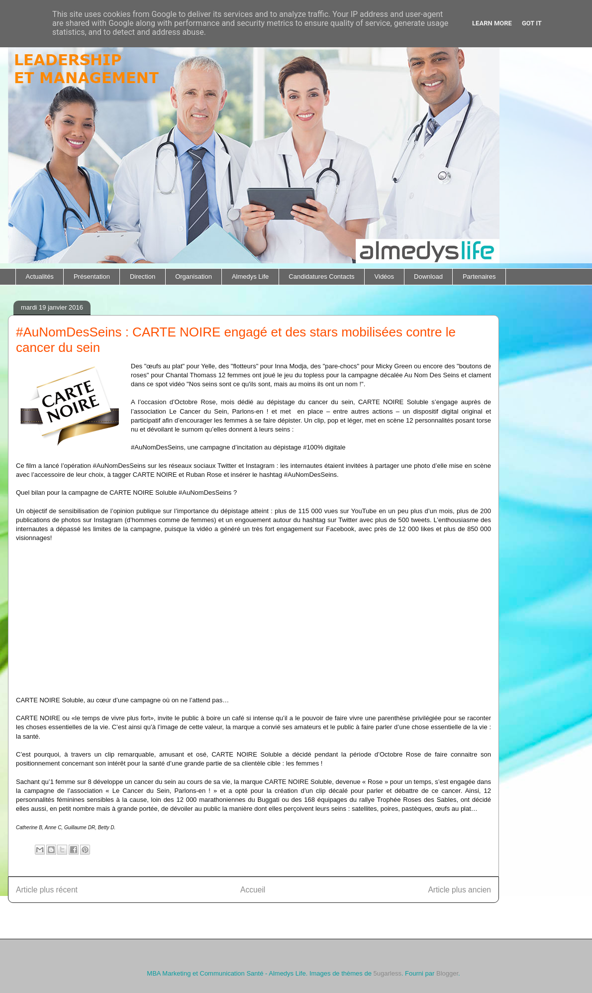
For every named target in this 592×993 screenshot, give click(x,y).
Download (428, 276)
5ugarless (387, 973)
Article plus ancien (459, 889)
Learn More (492, 23)
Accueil (252, 889)
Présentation (92, 276)
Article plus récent (47, 889)
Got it (532, 23)
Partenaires (479, 276)
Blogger (447, 973)
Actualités (40, 276)
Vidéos (385, 276)
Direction (142, 276)
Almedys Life (250, 276)
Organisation (193, 276)
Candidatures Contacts (321, 276)
